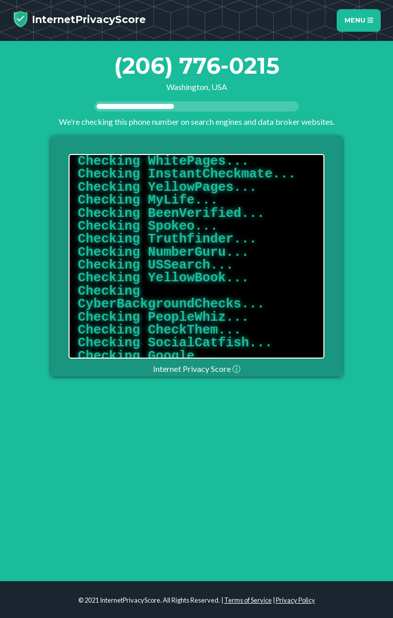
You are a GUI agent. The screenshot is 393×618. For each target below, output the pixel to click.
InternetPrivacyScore (79, 19)
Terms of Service (248, 600)
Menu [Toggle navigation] (358, 20)
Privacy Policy (295, 600)
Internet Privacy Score (197, 368)
